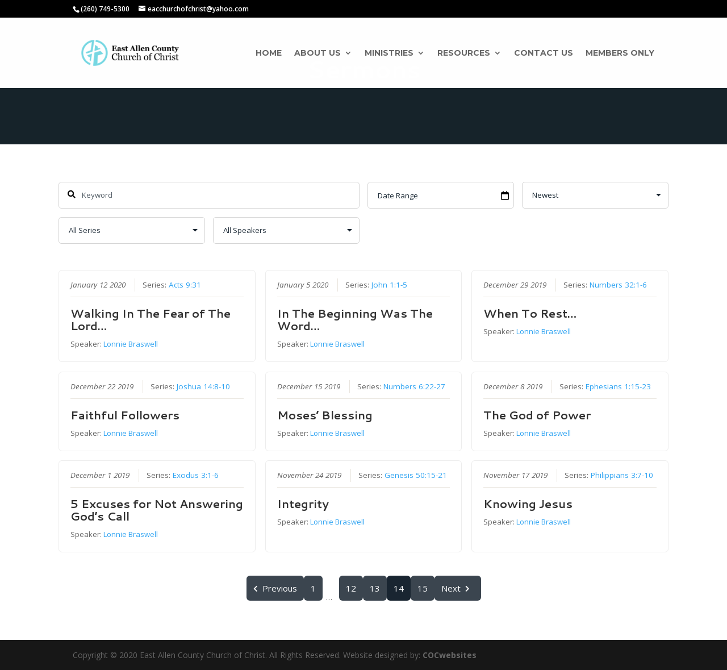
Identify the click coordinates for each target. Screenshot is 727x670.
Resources (463, 53)
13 (375, 588)
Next (457, 588)
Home (269, 53)
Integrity (302, 503)
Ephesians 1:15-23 (618, 386)
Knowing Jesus (528, 503)
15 (422, 588)
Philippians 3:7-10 (622, 474)
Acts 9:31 (185, 285)
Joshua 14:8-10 (203, 386)
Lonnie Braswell (130, 344)
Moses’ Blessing (324, 414)
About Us (317, 53)
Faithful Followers (124, 414)
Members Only (620, 53)
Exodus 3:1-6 (196, 474)
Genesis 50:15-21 (415, 474)
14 (399, 588)
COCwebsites (450, 655)
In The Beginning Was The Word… (354, 319)
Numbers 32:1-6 (618, 285)
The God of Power (537, 414)
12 (351, 588)
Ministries (389, 53)
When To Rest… (529, 313)
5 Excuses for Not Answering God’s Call (156, 509)
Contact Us (543, 53)
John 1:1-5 (389, 285)
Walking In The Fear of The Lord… (150, 319)
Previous (275, 588)
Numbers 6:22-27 (414, 386)
